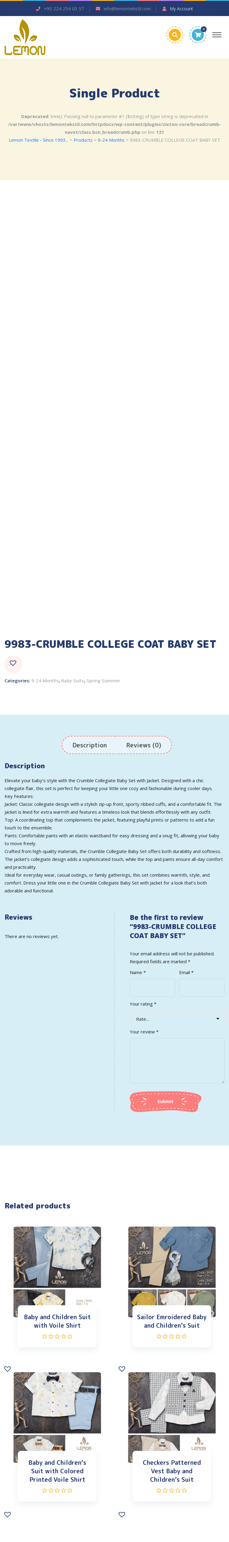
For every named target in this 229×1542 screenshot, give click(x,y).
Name (138, 972)
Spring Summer (103, 680)
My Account (181, 9)
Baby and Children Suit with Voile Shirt (57, 1321)
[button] (14, 664)
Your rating (143, 1004)
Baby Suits (72, 680)
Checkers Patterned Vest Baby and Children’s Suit (172, 1471)
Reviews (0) (143, 745)
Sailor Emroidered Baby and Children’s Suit (172, 1321)
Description (89, 745)
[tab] (89, 745)
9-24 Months (45, 680)
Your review (144, 1032)
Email (186, 972)
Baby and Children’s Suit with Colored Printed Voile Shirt (57, 1471)
